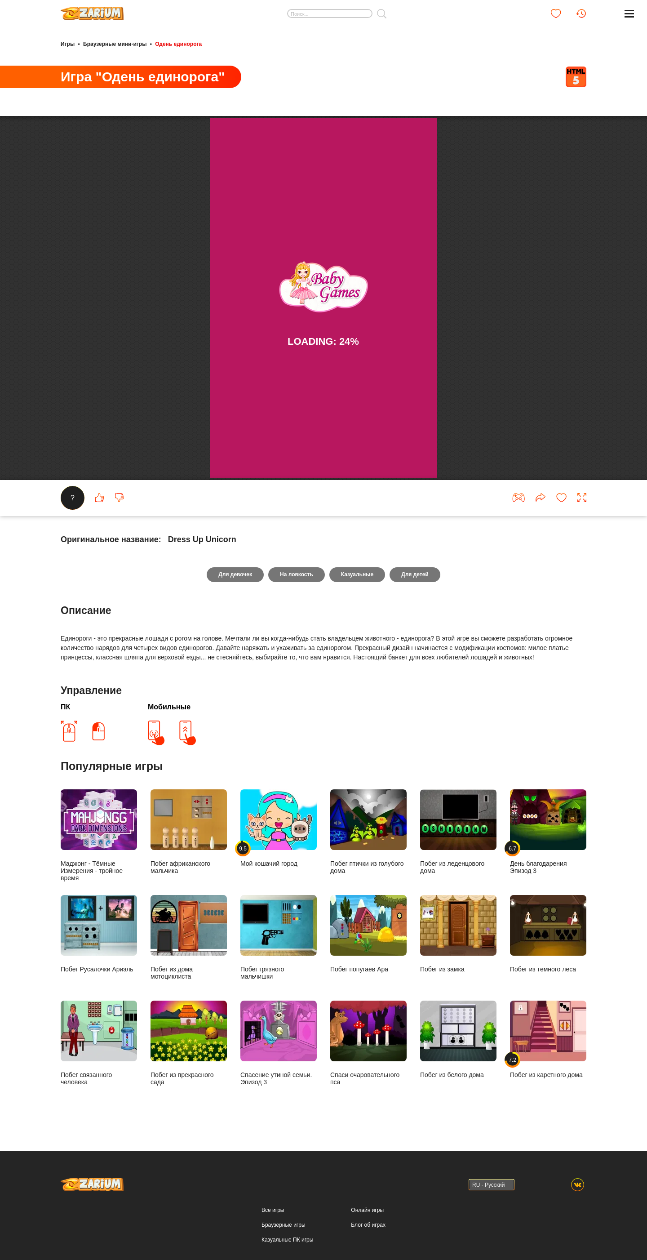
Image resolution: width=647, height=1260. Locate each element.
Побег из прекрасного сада (189, 1043)
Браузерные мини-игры (114, 44)
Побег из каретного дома (548, 1039)
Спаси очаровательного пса (368, 1043)
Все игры (272, 1210)
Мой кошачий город (278, 828)
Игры (68, 44)
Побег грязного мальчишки (278, 937)
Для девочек (235, 574)
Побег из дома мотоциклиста (189, 937)
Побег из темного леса (548, 934)
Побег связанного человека (99, 1043)
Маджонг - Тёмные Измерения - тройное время (99, 835)
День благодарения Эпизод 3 (548, 831)
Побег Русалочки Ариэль (99, 934)
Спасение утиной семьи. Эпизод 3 (278, 1043)
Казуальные (357, 574)
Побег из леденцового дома (458, 831)
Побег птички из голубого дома (368, 831)
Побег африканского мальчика (189, 831)
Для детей (415, 574)
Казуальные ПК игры (287, 1240)
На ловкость (296, 574)
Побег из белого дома (458, 1039)
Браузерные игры (283, 1225)
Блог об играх (368, 1225)
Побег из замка (458, 934)
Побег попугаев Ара (368, 934)
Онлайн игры (367, 1210)
